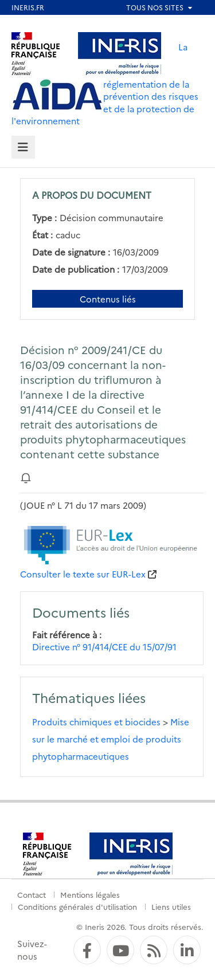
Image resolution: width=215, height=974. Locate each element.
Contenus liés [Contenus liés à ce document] (108, 299)
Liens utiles (171, 906)
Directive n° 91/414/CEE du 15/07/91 (104, 647)
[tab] (23, 147)
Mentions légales (90, 894)
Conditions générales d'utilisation (77, 906)
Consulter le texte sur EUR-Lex (83, 574)
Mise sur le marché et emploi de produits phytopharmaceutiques (110, 739)
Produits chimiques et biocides (96, 722)
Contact (31, 894)
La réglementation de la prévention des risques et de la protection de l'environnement (104, 84)
